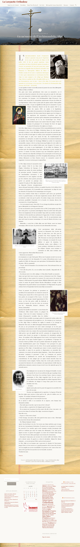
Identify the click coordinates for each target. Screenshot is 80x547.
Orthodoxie (48, 461)
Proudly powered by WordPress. (10, 545)
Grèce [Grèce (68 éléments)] (50, 489)
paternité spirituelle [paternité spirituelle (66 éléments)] (48, 504)
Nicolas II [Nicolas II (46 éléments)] (50, 498)
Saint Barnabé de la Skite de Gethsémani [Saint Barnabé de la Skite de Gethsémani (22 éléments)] (48, 508)
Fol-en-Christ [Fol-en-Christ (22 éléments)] (45, 487)
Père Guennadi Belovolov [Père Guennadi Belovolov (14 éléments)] (50, 505)
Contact (72, 5)
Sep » (36, 499)
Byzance (66, 5)
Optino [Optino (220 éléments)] (50, 500)
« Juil (25, 499)
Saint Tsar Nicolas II (32, 5)
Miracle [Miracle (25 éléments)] (48, 493)
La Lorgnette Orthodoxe (14, 1)
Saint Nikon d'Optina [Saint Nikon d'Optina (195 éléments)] (46, 517)
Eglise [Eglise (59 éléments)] (54, 486)
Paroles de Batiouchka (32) (29, 467)
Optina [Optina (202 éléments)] (44, 500)
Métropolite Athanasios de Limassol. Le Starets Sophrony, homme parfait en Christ (11, 506)
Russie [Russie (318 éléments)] (49, 507)
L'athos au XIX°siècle (65, 489)
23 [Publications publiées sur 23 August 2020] (24, 496)
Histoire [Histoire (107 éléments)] (44, 491)
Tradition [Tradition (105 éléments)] (51, 523)
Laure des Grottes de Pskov (37, 461)
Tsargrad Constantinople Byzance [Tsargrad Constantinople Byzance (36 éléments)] (48, 526)
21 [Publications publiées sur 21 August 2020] (34, 494)
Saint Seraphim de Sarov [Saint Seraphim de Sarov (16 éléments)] (46, 519)
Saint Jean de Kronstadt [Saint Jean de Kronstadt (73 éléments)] (49, 513)
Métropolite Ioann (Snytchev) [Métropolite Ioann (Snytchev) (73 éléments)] (47, 498)
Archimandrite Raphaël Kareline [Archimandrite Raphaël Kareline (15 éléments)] (48, 484)
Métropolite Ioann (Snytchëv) (54, 5)
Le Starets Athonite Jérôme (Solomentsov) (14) (50, 468)
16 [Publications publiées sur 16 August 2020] (24, 494)
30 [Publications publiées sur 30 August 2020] (24, 497)
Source (21, 455)
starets (52, 461)
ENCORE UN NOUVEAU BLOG (67, 490)
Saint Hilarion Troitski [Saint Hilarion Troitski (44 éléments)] (48, 512)
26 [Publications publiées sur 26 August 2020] (30, 496)
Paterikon (23, 5)
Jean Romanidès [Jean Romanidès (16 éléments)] (51, 491)
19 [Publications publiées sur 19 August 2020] (30, 494)
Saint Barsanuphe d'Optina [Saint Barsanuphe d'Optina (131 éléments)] (49, 510)
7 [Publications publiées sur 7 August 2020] (34, 491)
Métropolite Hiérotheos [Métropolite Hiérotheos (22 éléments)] (47, 496)
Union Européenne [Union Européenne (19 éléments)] (50, 526)
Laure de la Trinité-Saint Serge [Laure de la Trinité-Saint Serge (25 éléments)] (49, 492)
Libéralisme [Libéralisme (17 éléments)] (44, 493)
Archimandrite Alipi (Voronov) (33, 460)
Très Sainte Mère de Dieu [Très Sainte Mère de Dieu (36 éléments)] (49, 524)
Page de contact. (46, 537)
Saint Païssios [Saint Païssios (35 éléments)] (52, 518)
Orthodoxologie (69, 497)
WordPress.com (31, 545)
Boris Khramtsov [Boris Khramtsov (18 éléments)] (49, 486)
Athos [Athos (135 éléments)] (44, 486)
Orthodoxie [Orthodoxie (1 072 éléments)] (47, 502)
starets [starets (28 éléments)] (49, 521)
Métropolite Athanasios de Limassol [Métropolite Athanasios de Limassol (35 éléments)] (48, 495)
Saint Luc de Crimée (13, 5)
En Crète (42, 5)
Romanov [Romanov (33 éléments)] (44, 507)
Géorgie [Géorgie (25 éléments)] (53, 489)
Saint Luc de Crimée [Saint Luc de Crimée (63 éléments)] (48, 515)
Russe (43, 460)
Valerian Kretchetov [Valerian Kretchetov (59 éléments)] (47, 527)
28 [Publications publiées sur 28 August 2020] (34, 496)
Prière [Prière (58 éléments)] (44, 505)
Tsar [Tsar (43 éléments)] (53, 524)
